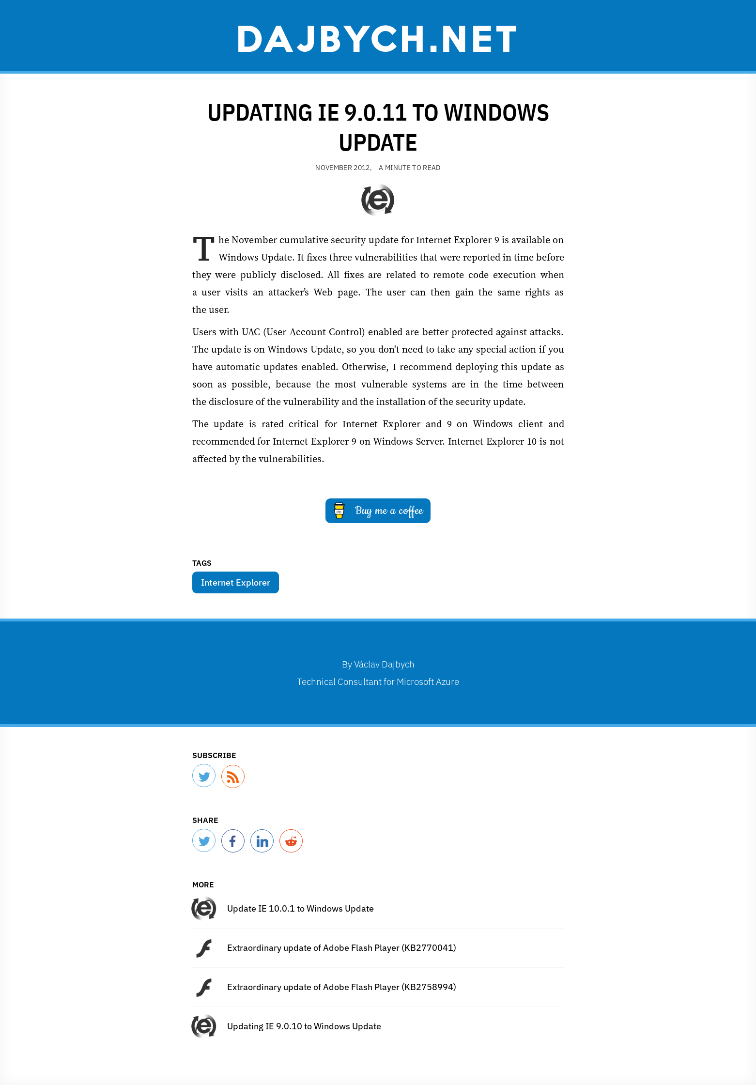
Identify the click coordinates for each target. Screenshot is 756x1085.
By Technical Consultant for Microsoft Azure (378, 672)
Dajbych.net (378, 37)
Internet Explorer (235, 582)
